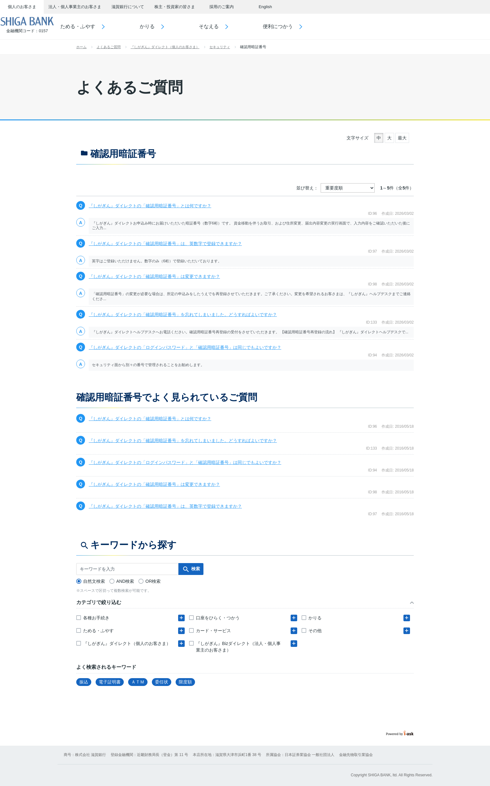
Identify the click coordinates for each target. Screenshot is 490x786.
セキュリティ (219, 47)
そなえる (227, 26)
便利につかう (296, 26)
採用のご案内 (221, 6)
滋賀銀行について (128, 6)
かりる (164, 26)
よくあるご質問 (109, 47)
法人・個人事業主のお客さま (74, 6)
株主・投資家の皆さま (174, 6)
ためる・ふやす (95, 26)
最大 (402, 137)
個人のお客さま (22, 6)
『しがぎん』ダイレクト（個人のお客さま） (165, 47)
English (265, 6)
